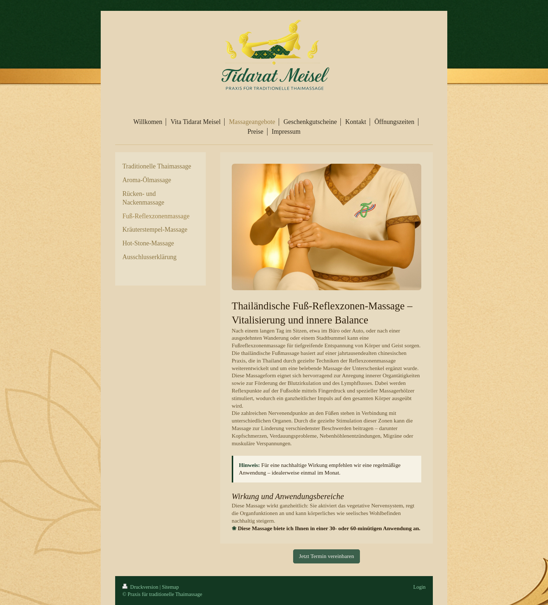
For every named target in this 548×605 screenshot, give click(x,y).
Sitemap (170, 587)
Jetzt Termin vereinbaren (326, 556)
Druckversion (141, 587)
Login (419, 587)
